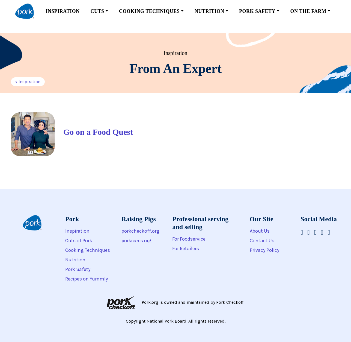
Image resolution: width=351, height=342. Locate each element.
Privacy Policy (264, 250)
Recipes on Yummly (86, 279)
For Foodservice (189, 239)
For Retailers (185, 248)
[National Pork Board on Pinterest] (322, 232)
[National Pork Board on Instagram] (308, 232)
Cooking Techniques (149, 11)
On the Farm (308, 11)
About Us (260, 231)
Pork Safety (257, 11)
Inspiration (62, 11)
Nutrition (209, 11)
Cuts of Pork (78, 241)
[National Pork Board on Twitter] (329, 232)
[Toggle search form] (20, 25)
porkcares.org (136, 241)
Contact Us (262, 241)
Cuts (97, 11)
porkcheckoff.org (140, 231)
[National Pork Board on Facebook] (302, 232)
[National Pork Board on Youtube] (315, 232)
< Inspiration (27, 81)
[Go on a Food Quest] (89, 134)
